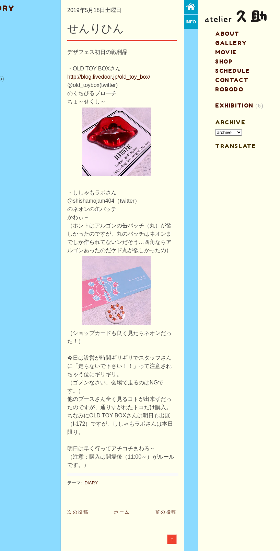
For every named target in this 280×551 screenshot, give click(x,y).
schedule (232, 70)
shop (224, 61)
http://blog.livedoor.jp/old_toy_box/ (108, 77)
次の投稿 (78, 512)
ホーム (122, 512)
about (227, 33)
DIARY (91, 482)
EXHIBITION (234, 105)
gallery (231, 43)
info (191, 21)
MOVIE (226, 52)
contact (231, 80)
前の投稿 (166, 512)
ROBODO (229, 89)
